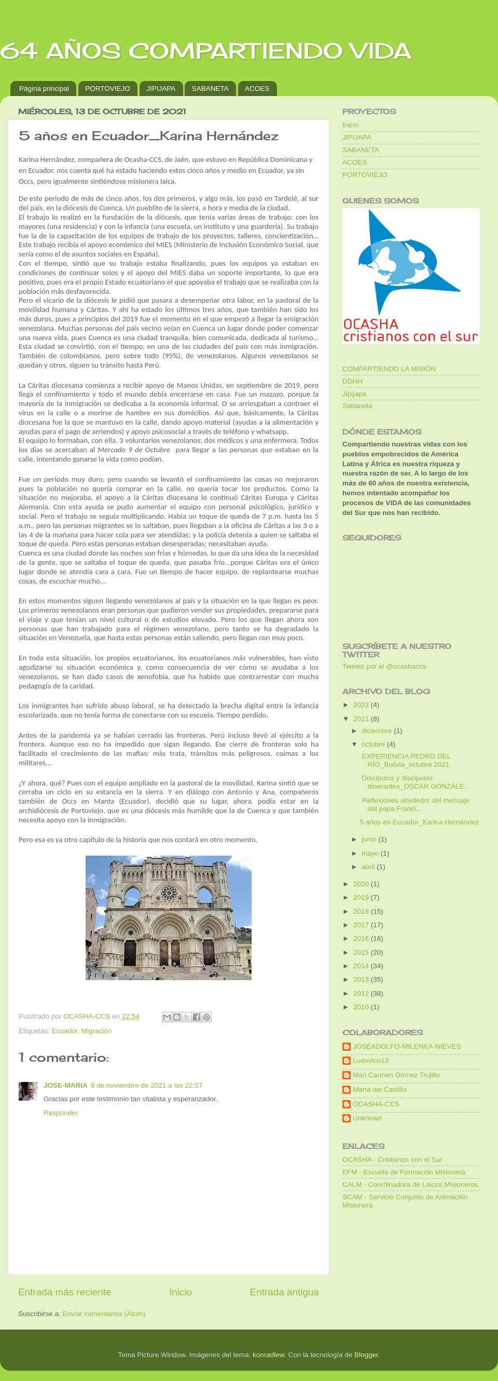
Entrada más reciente (65, 1292)
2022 (362, 705)
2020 (362, 884)
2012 (362, 993)
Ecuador (65, 1031)
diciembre (378, 731)
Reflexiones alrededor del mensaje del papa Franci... (415, 804)
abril (369, 867)
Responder (61, 1113)
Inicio (180, 1292)
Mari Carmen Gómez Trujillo (396, 1075)
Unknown (367, 1118)
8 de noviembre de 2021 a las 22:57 (146, 1085)
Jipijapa (354, 394)
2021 (362, 719)
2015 (362, 952)
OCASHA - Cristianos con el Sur (392, 1159)
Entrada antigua (284, 1292)
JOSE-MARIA (66, 1085)
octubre (374, 744)
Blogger (366, 1355)
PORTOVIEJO (107, 88)
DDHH (352, 381)
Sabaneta (357, 406)
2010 (362, 1007)
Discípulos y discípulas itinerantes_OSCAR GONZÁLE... (415, 782)
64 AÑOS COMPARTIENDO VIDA (205, 50)
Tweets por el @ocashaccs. (385, 666)
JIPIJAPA (160, 88)
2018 (362, 911)
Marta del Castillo (380, 1089)
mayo (371, 853)
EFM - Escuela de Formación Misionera (403, 1172)
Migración (96, 1031)
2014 (362, 966)
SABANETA (210, 88)
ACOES (257, 88)
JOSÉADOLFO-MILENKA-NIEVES (407, 1046)
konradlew (268, 1355)
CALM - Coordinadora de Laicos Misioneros (410, 1184)
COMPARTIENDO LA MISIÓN (389, 369)
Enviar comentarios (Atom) (104, 1314)
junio (370, 839)
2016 (362, 938)
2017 (362, 925)
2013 (362, 979)
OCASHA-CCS (376, 1104)
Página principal (44, 88)
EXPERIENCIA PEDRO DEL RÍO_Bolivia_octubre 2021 (405, 760)
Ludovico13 (371, 1060)
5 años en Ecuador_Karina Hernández (419, 822)
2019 (362, 897)
